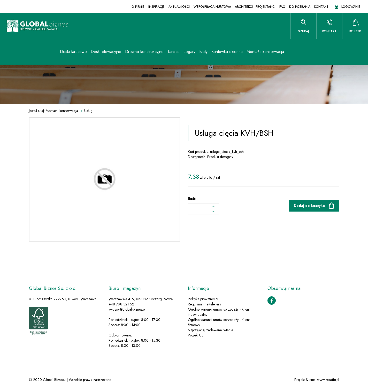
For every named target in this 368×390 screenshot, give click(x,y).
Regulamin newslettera (204, 304)
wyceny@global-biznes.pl (127, 309)
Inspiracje (156, 6)
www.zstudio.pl (328, 379)
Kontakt (321, 6)
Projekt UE (195, 335)
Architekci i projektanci (255, 6)
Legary (189, 52)
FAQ (282, 6)
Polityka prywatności (203, 299)
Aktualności (179, 6)
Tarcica (173, 52)
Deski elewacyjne (106, 52)
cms (312, 379)
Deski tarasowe (73, 52)
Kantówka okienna (227, 52)
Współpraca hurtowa (212, 6)
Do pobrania (299, 6)
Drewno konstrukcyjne (144, 52)
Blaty (203, 52)
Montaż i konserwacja (265, 52)
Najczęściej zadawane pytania (210, 330)
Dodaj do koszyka (309, 205)
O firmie (138, 6)
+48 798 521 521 (122, 304)
